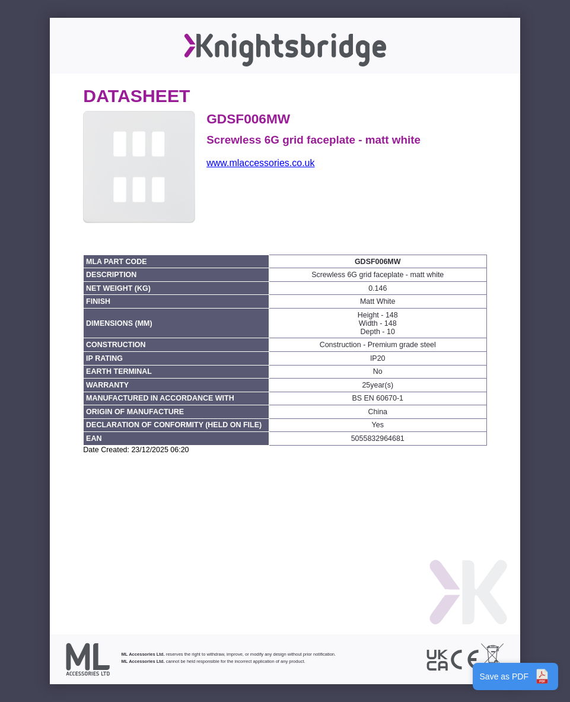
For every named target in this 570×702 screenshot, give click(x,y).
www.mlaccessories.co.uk (260, 163)
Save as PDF (515, 676)
